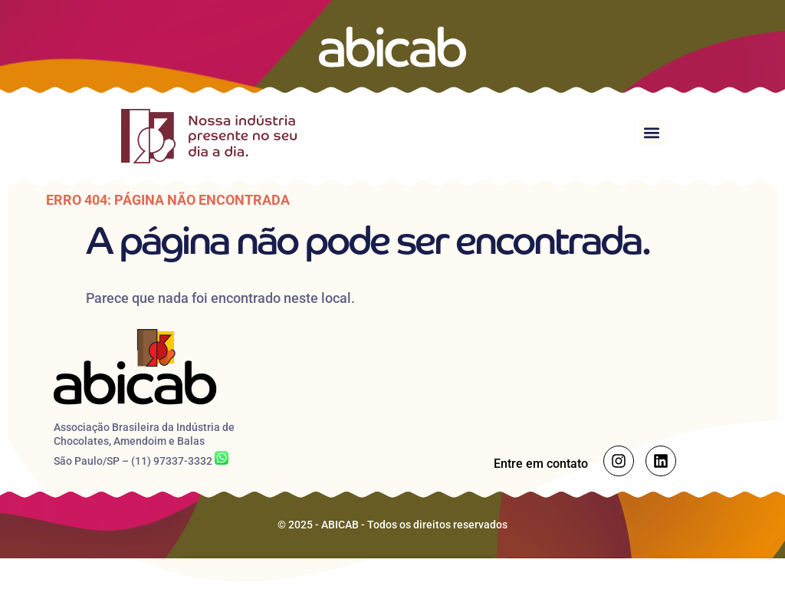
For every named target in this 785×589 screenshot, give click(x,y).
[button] (652, 132)
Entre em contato (541, 463)
